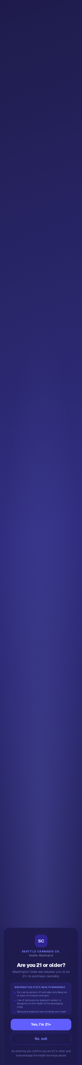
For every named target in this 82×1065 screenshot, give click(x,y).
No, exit (41, 1038)
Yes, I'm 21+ (41, 1024)
